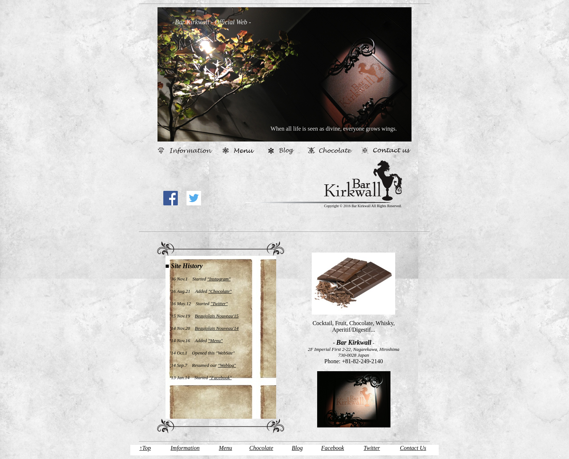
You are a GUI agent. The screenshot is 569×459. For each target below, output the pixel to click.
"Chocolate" (220, 291)
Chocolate (261, 448)
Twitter (372, 448)
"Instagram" (218, 279)
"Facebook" (220, 377)
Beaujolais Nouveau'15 (217, 316)
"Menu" (215, 340)
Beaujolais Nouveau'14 (217, 328)
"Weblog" (227, 365)
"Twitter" (219, 303)
